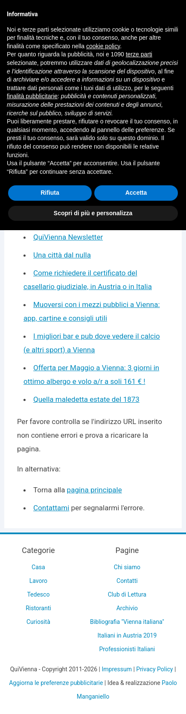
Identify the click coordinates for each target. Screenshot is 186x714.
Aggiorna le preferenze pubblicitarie (56, 682)
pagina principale (94, 490)
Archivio (127, 608)
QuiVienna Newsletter (68, 237)
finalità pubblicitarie (32, 96)
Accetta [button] (136, 192)
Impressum (116, 669)
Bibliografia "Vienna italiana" (127, 621)
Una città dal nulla (62, 255)
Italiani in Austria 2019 (127, 635)
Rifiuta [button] (50, 192)
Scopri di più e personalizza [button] (93, 213)
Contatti (127, 580)
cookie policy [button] (103, 46)
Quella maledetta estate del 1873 (86, 399)
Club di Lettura (127, 594)
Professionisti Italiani (127, 649)
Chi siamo (127, 567)
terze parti (139, 54)
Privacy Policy (154, 669)
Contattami (51, 507)
